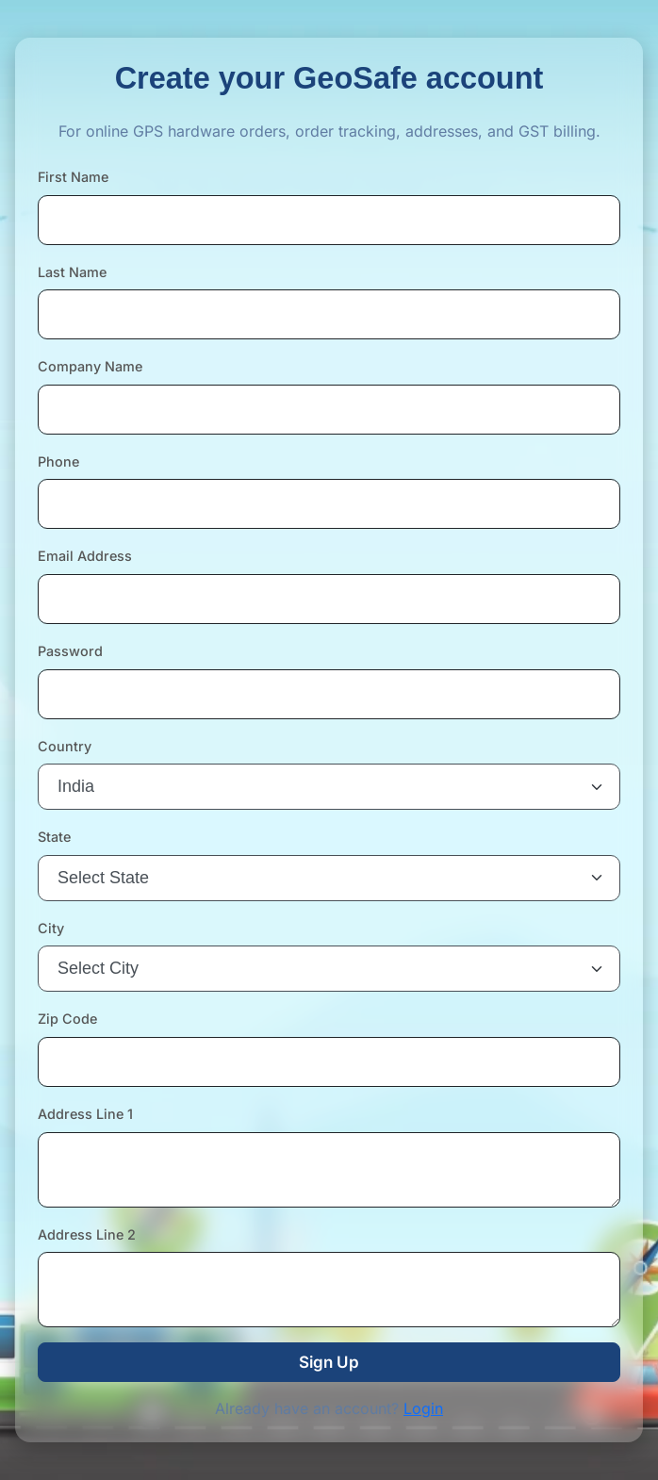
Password (70, 651)
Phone (58, 461)
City (51, 928)
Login (423, 1408)
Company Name (90, 366)
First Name (73, 177)
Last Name (72, 272)
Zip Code (67, 1019)
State (54, 837)
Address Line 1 (85, 1114)
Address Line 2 (87, 1234)
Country (64, 746)
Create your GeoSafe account (329, 78)
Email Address (85, 556)
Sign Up (329, 1362)
